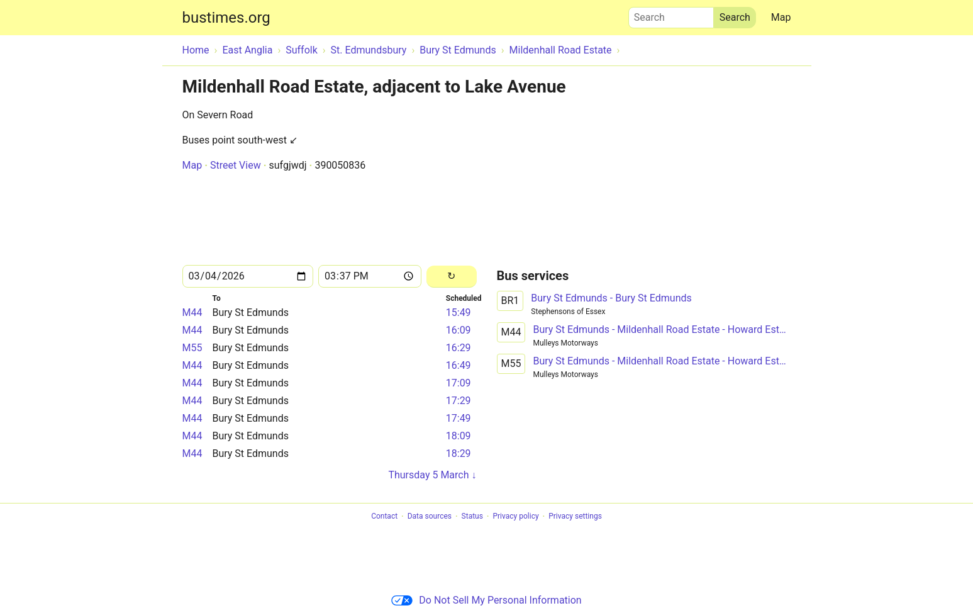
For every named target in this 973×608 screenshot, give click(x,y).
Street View (235, 165)
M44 (192, 312)
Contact (384, 516)
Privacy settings (575, 516)
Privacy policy (515, 516)
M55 (192, 348)
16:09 (458, 330)
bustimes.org (226, 17)
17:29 (458, 401)
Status (472, 516)
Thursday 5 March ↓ (432, 475)
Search (671, 14)
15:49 (458, 312)
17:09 (458, 383)
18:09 (458, 436)
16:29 (458, 348)
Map (781, 17)
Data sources (430, 516)
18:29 (458, 453)
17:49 (458, 418)
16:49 (458, 365)
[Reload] (451, 277)
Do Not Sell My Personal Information (486, 600)
